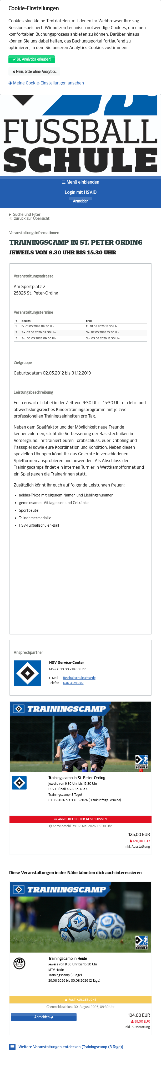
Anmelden (80, 201)
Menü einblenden (80, 182)
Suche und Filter (27, 215)
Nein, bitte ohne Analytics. (34, 72)
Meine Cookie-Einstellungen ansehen (46, 83)
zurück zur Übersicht (31, 218)
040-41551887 (73, 683)
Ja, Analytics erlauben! (31, 59)
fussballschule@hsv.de (79, 678)
